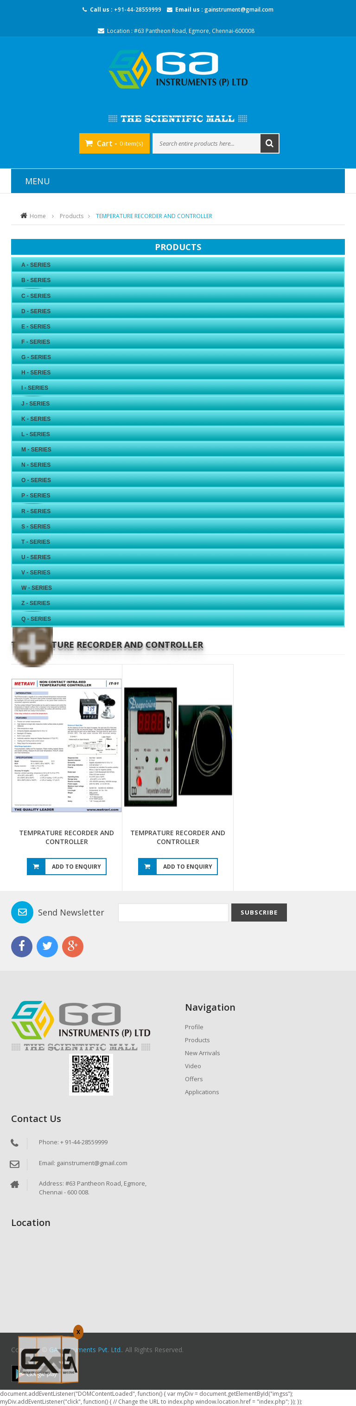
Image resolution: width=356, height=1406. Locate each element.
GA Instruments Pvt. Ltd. (85, 1349)
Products (71, 216)
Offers (194, 1079)
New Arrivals (202, 1053)
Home (38, 216)
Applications (202, 1092)
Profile (194, 1027)
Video (193, 1066)
